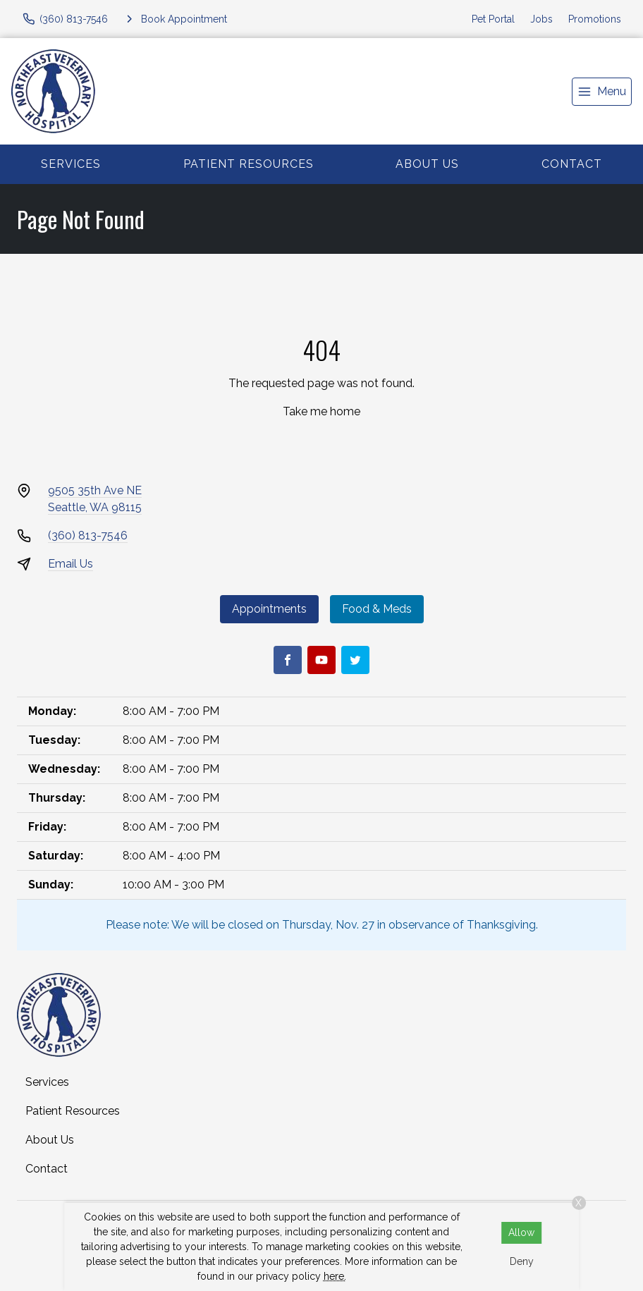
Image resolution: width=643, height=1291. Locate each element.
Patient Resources (248, 164)
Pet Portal (493, 19)
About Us (427, 164)
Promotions (594, 19)
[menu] (602, 92)
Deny (522, 1261)
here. (335, 1276)
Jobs (541, 19)
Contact (571, 164)
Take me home (321, 411)
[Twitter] (355, 660)
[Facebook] (288, 660)
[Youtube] (321, 660)
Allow (521, 1232)
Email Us (70, 563)
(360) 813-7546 (88, 535)
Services (71, 164)
